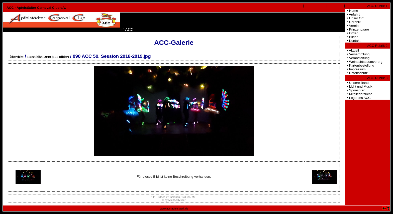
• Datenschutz (356, 73)
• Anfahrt (352, 14)
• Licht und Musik (358, 86)
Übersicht (17, 57)
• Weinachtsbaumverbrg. (364, 62)
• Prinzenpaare (357, 29)
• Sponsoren (355, 90)
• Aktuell (352, 50)
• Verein (352, 26)
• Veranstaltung (357, 58)
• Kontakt (352, 41)
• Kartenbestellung (359, 65)
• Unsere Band (357, 83)
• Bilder (351, 37)
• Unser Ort (354, 18)
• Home (351, 11)
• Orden (351, 33)
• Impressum (355, 69)
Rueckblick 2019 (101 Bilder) (48, 57)
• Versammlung (357, 54)
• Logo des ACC (358, 98)
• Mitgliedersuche (358, 94)
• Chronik (353, 22)
